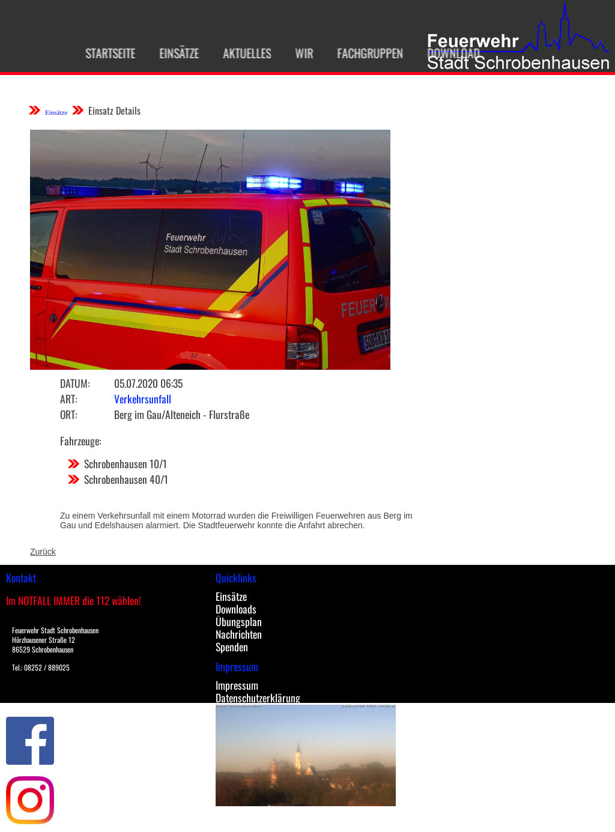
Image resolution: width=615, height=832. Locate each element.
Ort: (68, 414)
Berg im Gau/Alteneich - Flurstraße (181, 414)
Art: (68, 398)
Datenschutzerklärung (258, 697)
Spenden (232, 646)
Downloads (236, 608)
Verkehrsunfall (142, 398)
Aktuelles (238, 53)
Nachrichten (239, 634)
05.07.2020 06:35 (148, 383)
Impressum (237, 685)
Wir (295, 53)
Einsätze (170, 53)
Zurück (43, 551)
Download (445, 53)
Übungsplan (239, 621)
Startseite (102, 53)
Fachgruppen (362, 53)
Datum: (74, 383)
